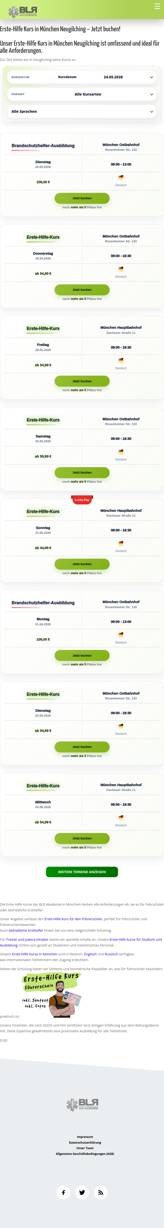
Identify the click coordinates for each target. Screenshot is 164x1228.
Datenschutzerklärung (85, 1143)
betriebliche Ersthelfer (26, 930)
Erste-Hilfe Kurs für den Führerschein (73, 919)
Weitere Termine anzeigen (82, 872)
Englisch (90, 954)
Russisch (111, 954)
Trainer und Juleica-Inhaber (27, 939)
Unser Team (85, 1148)
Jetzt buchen (82, 198)
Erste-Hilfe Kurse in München (34, 954)
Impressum (85, 1137)
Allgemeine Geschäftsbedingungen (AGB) (85, 1154)
